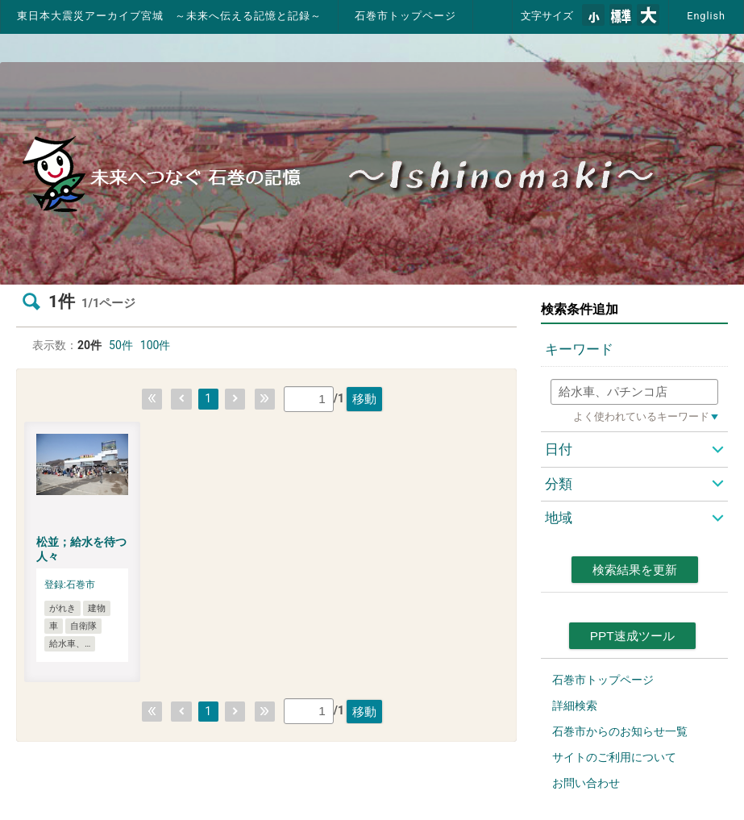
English (706, 16)
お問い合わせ (586, 782)
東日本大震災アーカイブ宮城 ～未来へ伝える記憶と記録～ (169, 16)
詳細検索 (574, 705)
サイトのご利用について (614, 757)
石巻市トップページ (405, 16)
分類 (558, 484)
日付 (558, 449)
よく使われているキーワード (641, 416)
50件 (121, 345)
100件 (155, 345)
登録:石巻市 (69, 584)
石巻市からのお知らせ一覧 (620, 731)
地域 (558, 518)
